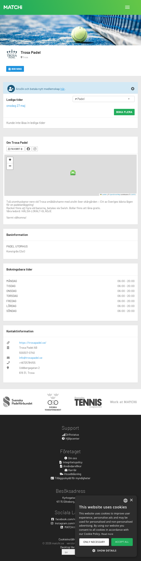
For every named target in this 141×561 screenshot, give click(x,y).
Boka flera (124, 112)
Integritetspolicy (70, 462)
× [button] (131, 500)
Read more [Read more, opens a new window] (107, 533)
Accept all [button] (122, 541)
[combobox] (125, 501)
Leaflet (103, 194)
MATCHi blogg (70, 527)
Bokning (15, 68)
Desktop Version (70, 547)
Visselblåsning (70, 474)
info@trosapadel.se (30, 357)
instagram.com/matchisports (70, 523)
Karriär (70, 470)
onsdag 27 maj (15, 105)
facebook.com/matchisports (70, 519)
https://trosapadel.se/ (32, 342)
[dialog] (106, 526)
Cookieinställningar (70, 539)
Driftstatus (70, 434)
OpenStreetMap (115, 194)
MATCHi (13, 7)
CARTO (133, 194)
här (62, 89)
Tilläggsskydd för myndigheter (70, 478)
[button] (73, 172)
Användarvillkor (70, 466)
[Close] (133, 89)
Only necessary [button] (94, 542)
